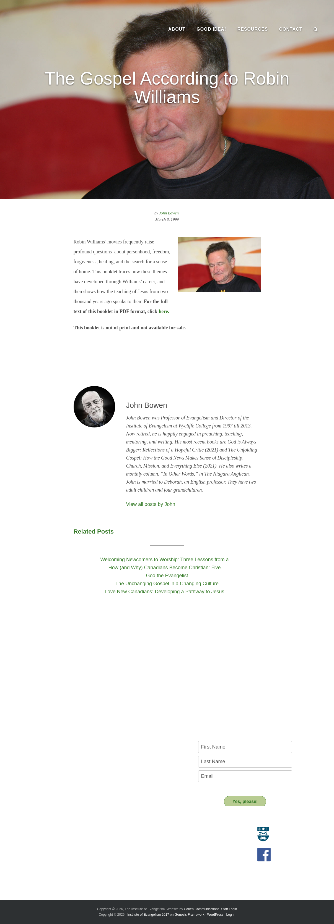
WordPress (215, 915)
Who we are (35, 837)
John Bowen (169, 213)
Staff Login (229, 909)
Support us (135, 861)
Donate (128, 871)
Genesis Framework (189, 915)
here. (164, 311)
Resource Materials (139, 831)
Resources (134, 820)
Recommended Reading (143, 843)
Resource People (137, 837)
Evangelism (35, 831)
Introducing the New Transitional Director (60, 864)
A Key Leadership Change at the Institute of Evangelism (62, 872)
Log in (230, 915)
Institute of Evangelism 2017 (148, 915)
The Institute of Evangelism (61, 29)
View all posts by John (150, 504)
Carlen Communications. (202, 909)
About (33, 820)
